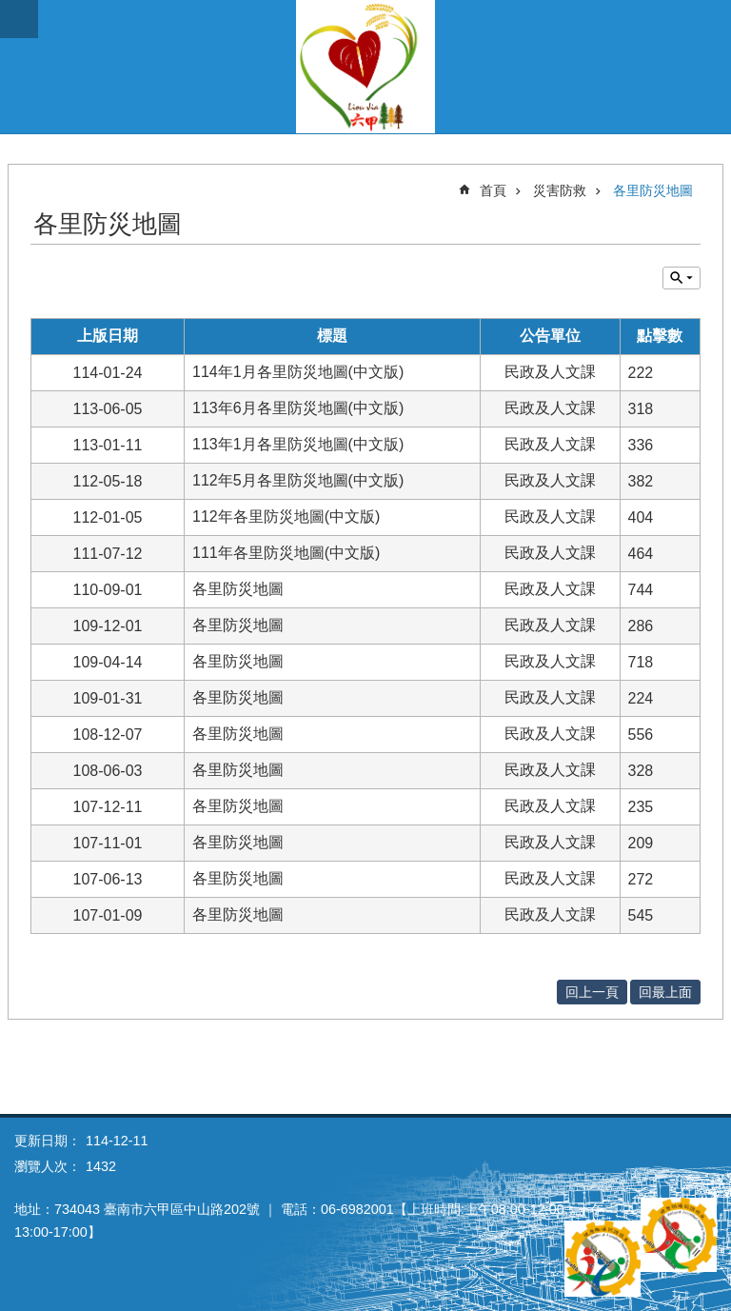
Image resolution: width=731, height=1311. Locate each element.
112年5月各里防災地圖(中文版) (298, 480)
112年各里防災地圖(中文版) (286, 516)
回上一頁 (592, 992)
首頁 (493, 190)
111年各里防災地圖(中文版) (286, 553)
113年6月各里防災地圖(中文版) (298, 408)
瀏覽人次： (47, 1166)
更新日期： (47, 1140)
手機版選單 (19, 19)
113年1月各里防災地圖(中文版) (298, 444)
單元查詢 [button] (681, 278)
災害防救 (559, 190)
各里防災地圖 (653, 190)
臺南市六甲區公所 (365, 66)
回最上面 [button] (665, 992)
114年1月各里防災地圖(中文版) (298, 372)
